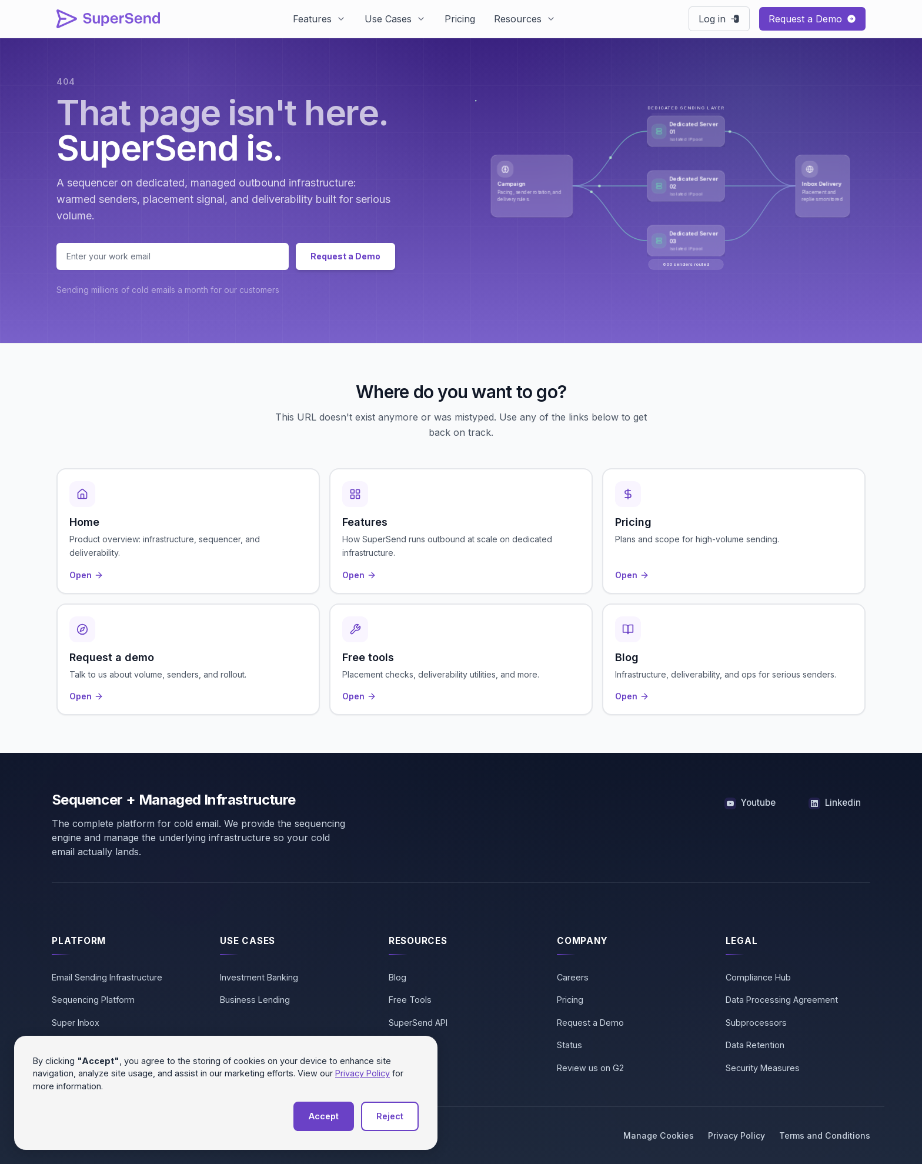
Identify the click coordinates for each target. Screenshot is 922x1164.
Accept (324, 1116)
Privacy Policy (736, 1135)
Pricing (460, 19)
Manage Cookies (658, 1135)
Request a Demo (345, 256)
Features (312, 19)
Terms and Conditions (824, 1135)
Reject (389, 1116)
